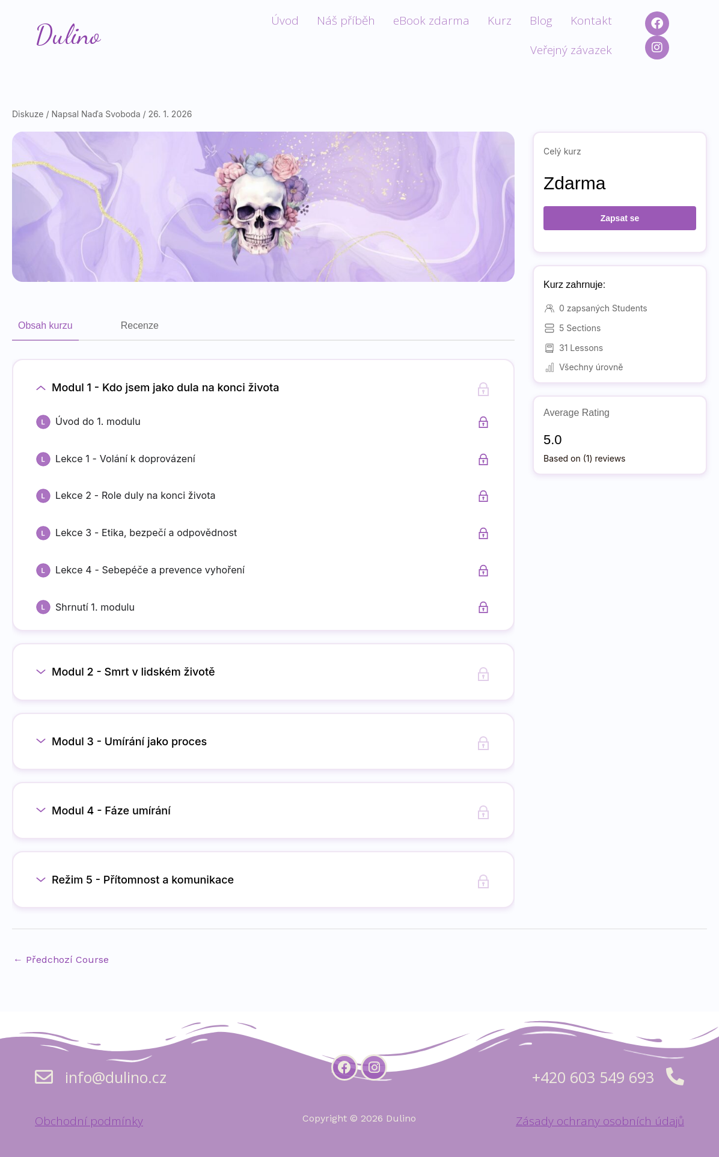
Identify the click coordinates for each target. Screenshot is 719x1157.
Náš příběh (346, 20)
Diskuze (28, 114)
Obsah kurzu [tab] (45, 325)
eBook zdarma (431, 20)
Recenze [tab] (140, 325)
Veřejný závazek (571, 50)
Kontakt (591, 20)
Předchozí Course (61, 959)
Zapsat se (620, 218)
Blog (541, 20)
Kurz (500, 20)
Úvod (285, 20)
